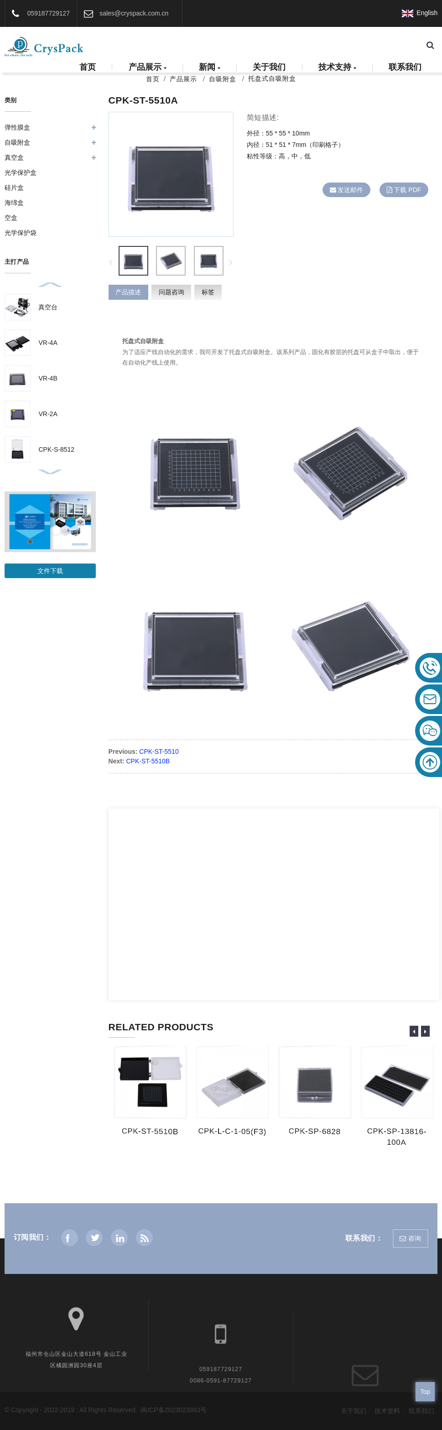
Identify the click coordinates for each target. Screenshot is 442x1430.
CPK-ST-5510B (148, 761)
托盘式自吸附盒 (272, 78)
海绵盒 (14, 202)
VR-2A (47, 414)
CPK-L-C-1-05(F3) (232, 1131)
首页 (87, 67)
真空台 (47, 307)
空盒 (11, 217)
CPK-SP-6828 (314, 1131)
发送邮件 (350, 189)
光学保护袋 (20, 232)
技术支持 (337, 68)
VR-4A (47, 342)
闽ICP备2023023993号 (173, 1410)
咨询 (414, 1238)
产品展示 (147, 68)
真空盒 (14, 157)
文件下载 (50, 570)
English (420, 12)
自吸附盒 (222, 79)
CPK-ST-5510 (158, 751)
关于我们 (269, 67)
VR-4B (47, 378)
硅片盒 (14, 187)
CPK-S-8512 (56, 449)
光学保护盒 (20, 172)
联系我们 (405, 67)
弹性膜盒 (17, 127)
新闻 (209, 68)
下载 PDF (407, 189)
